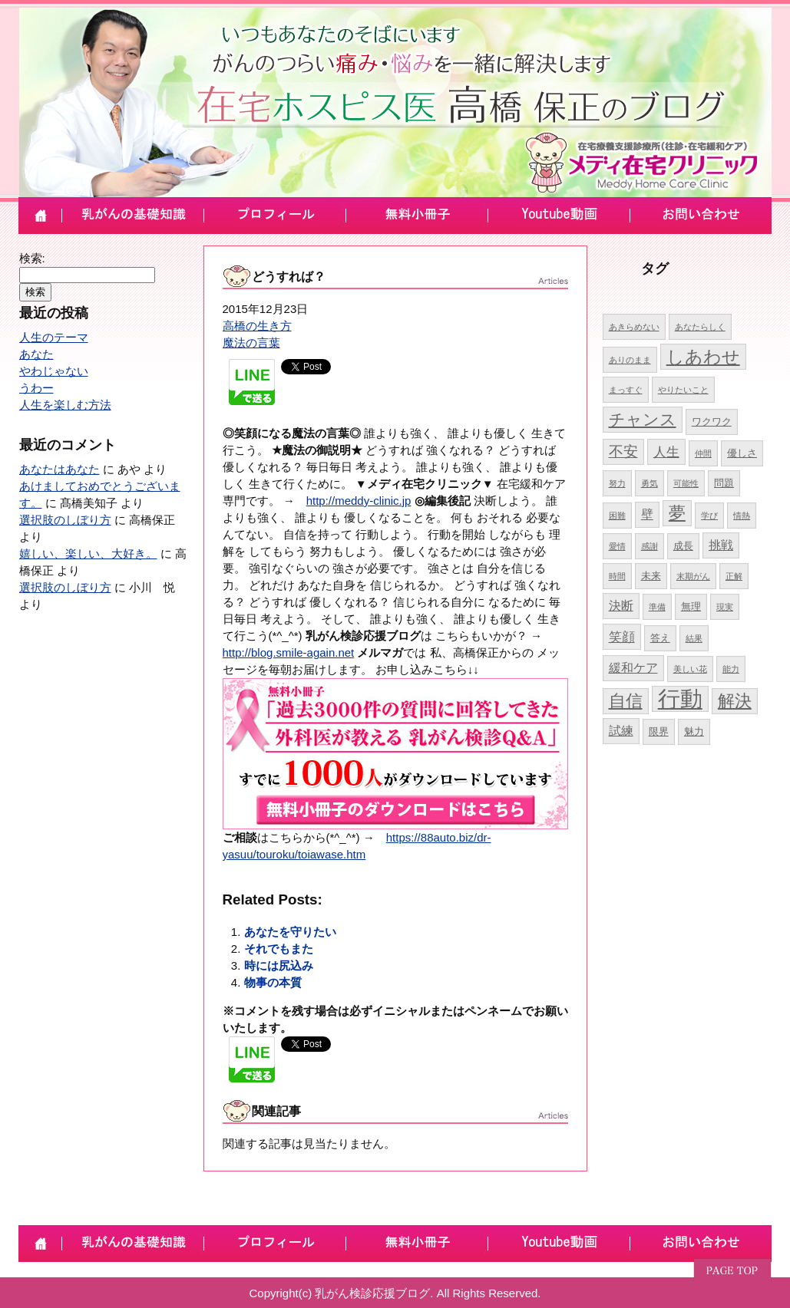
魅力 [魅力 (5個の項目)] (694, 731)
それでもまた (278, 948)
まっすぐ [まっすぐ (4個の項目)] (626, 389)
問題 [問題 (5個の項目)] (724, 483)
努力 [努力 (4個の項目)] (617, 483)
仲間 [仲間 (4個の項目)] (703, 453)
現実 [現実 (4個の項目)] (724, 606)
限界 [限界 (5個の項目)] (659, 731)
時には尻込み (278, 965)
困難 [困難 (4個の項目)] (617, 515)
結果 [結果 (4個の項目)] (694, 638)
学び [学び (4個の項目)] (709, 515)
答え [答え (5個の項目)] (660, 638)
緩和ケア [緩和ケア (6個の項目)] (633, 667)
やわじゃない (53, 370)
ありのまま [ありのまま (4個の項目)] (630, 359)
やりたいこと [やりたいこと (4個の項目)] (683, 389)
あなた (36, 354)
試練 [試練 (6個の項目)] (621, 730)
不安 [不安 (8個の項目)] (623, 451)
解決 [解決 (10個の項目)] (735, 700)
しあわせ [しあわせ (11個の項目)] (703, 357)
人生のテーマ (53, 337)
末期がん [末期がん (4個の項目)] (693, 576)
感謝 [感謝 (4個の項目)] (649, 546)
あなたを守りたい (290, 931)
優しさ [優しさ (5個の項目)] (742, 453)
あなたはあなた (59, 469)
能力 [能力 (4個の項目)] (730, 669)
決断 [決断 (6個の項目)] (621, 605)
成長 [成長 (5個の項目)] (683, 546)
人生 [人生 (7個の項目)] (666, 452)
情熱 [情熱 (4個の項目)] (741, 515)
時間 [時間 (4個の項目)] (617, 576)
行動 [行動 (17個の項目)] (680, 698)
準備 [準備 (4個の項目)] (657, 606)
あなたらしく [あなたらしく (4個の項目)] (700, 326)
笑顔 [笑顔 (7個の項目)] (622, 636)
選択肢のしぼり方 (65, 519)
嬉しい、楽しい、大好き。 (88, 553)
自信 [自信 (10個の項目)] (626, 700)
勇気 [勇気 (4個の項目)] (649, 483)
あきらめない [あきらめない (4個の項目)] (634, 326)
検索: (32, 258)
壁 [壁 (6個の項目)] (647, 514)
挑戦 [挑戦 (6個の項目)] (721, 545)
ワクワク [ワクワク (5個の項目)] (712, 421)
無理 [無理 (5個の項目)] (691, 606)
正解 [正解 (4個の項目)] (734, 576)
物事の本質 (273, 982)
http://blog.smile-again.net (289, 652)
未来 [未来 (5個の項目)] (651, 576)
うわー (36, 387)
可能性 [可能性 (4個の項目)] (686, 483)
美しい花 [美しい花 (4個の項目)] (690, 669)
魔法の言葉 (251, 342)
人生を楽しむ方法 (65, 404)
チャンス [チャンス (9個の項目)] (642, 419)
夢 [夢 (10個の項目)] (677, 512)
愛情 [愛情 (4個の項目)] (617, 546)
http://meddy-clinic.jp (359, 500)
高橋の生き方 (257, 325)
